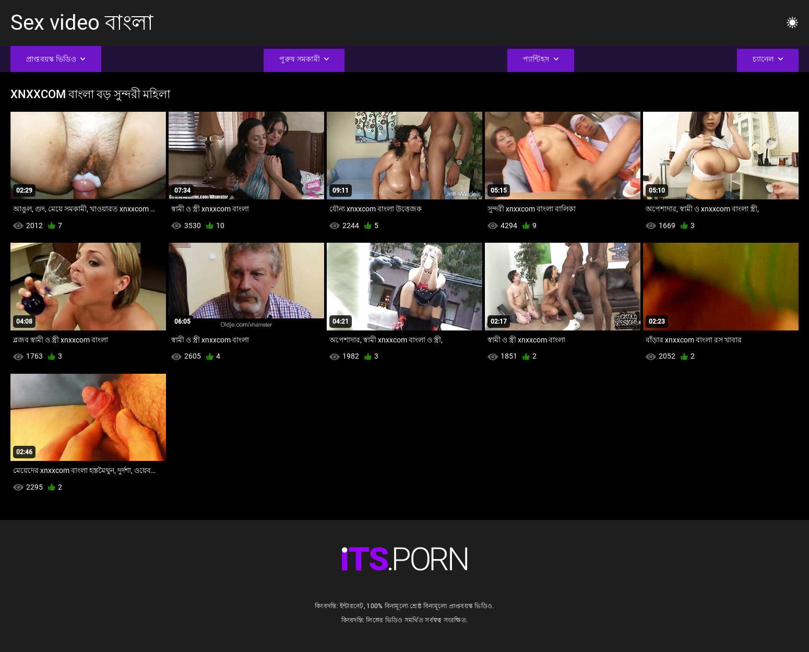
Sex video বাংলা (81, 22)
